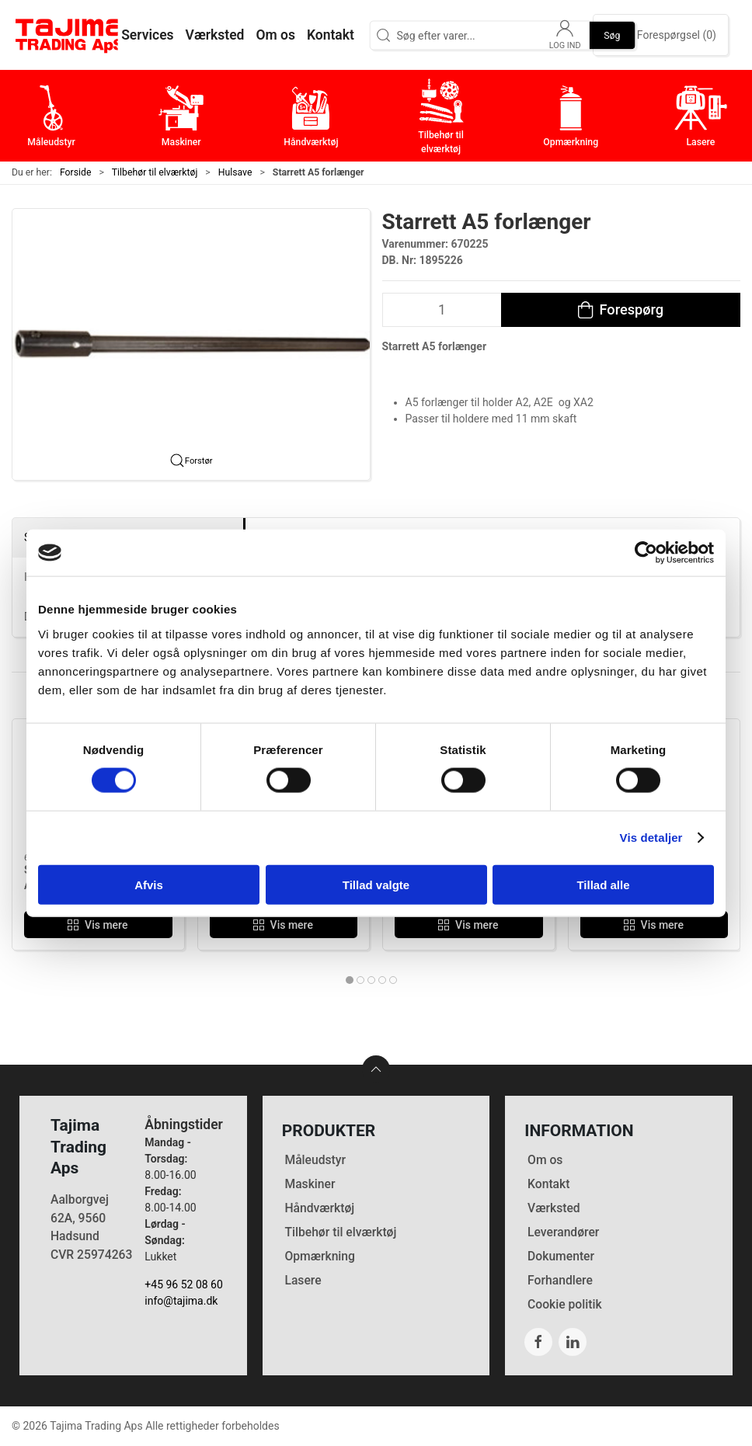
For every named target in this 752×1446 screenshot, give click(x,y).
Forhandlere (560, 1280)
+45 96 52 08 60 (183, 1284)
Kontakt (548, 1184)
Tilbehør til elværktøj (155, 172)
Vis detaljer (651, 837)
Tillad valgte (376, 884)
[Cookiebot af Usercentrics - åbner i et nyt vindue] (646, 553)
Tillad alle (602, 884)
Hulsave (235, 172)
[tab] (349, 980)
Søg (612, 35)
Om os (544, 1159)
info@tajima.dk (181, 1301)
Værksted (553, 1208)
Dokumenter (560, 1256)
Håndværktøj (319, 1208)
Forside (76, 172)
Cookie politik (564, 1304)
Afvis (148, 884)
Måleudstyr (315, 1159)
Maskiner (309, 1184)
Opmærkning (319, 1256)
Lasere (302, 1280)
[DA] (70, 35)
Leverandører (563, 1232)
